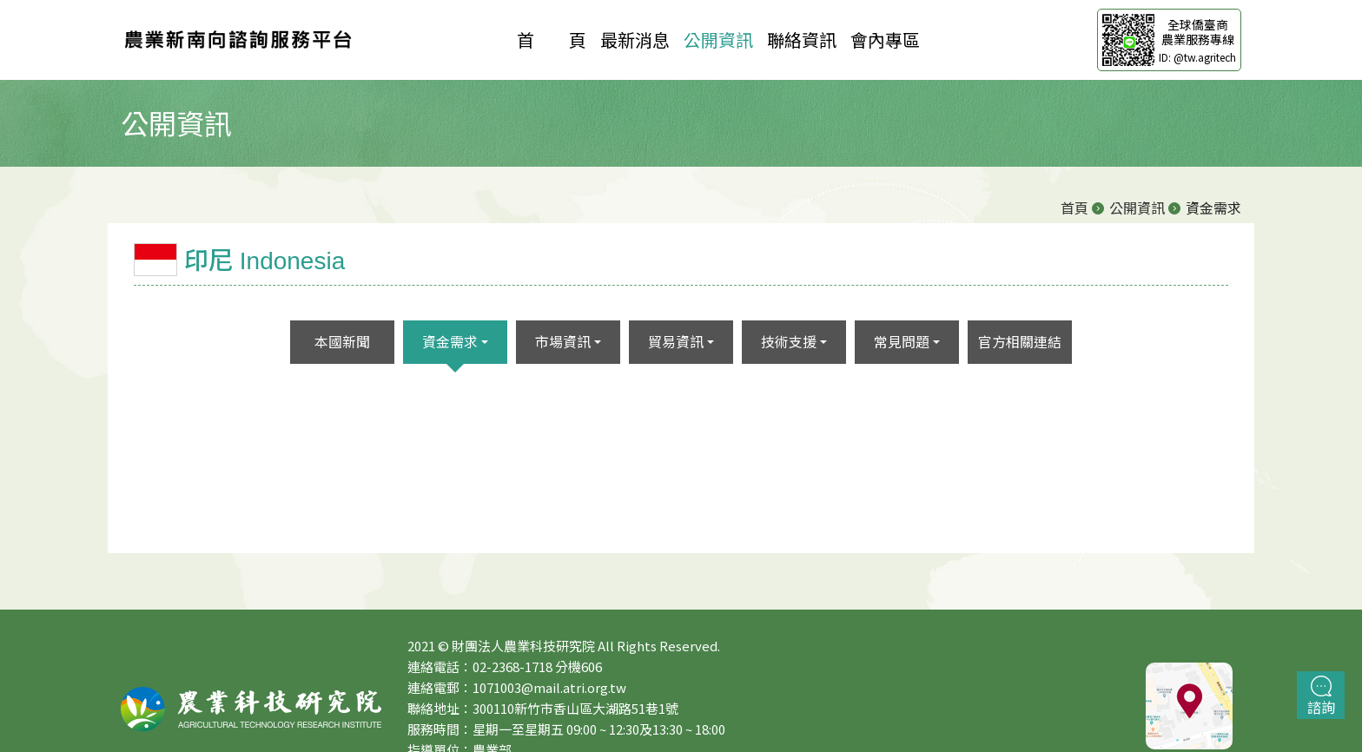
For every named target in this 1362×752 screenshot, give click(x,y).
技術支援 (789, 341)
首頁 (1074, 207)
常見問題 (901, 341)
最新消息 (635, 39)
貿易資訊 (676, 341)
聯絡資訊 (801, 39)
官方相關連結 (1019, 341)
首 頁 (551, 39)
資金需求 (450, 341)
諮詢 (1321, 696)
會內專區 (885, 39)
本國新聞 (342, 341)
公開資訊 (718, 39)
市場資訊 (563, 341)
